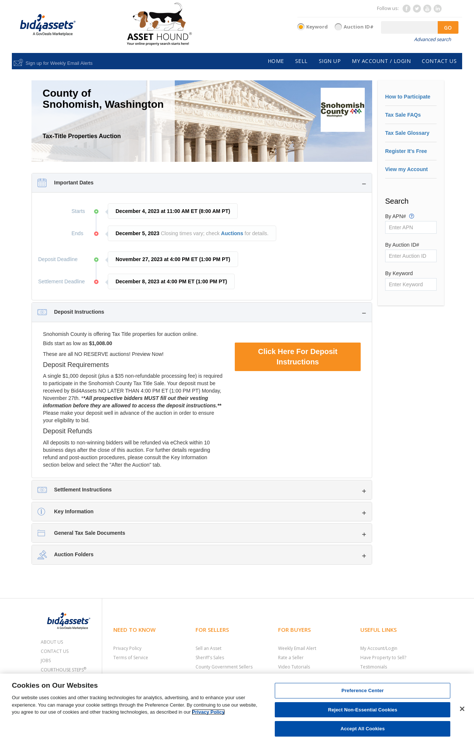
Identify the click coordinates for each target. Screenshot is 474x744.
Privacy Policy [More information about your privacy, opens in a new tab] (208, 712)
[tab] (202, 182)
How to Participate (407, 97)
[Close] (462, 709)
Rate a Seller (291, 657)
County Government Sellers (224, 667)
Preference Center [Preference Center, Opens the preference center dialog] (362, 690)
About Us (52, 642)
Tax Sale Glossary (407, 133)
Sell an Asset (208, 648)
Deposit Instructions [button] (79, 312)
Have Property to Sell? (383, 657)
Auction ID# (359, 26)
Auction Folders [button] (74, 554)
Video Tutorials (294, 667)
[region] (237, 709)
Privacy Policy (127, 648)
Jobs (46, 660)
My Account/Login (378, 648)
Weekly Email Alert (297, 648)
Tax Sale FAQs (403, 115)
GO (448, 27)
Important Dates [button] (74, 183)
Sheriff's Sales (210, 657)
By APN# (399, 216)
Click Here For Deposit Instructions (298, 356)
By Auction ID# (402, 245)
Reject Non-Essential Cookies (362, 710)
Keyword (317, 26)
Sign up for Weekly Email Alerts (59, 63)
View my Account (406, 169)
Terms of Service (130, 657)
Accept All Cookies (362, 728)
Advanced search (432, 39)
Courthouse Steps (63, 670)
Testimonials (373, 667)
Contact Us (55, 651)
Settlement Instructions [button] (83, 490)
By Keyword (399, 273)
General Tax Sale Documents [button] (89, 533)
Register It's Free (406, 151)
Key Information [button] (74, 511)
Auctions (232, 233)
